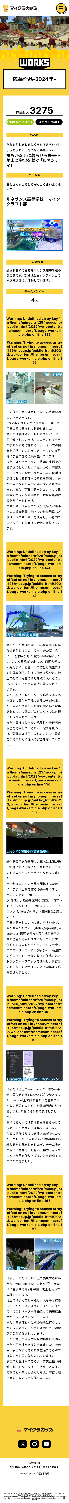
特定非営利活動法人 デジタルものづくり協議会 (34, 1467)
